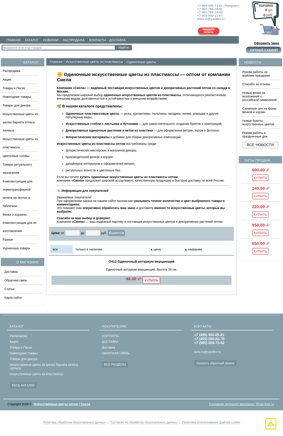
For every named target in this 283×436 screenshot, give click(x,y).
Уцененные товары (16, 248)
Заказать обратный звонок (215, 363)
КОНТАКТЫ (97, 40)
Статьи (9, 289)
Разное (8, 239)
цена (157, 249)
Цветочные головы (16, 156)
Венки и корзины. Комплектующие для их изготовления (19, 223)
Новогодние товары (17, 97)
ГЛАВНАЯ (13, 40)
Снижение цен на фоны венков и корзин (259, 110)
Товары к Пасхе (14, 88)
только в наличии (88, 249)
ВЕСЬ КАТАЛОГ (23, 385)
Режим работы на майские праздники (256, 73)
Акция (7, 79)
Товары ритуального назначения (17, 168)
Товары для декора (16, 105)
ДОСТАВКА (117, 40)
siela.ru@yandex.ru (207, 352)
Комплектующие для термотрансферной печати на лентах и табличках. (17, 194)
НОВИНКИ (50, 40)
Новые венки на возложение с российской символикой (259, 96)
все (55, 249)
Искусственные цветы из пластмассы (20, 143)
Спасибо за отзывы (256, 84)
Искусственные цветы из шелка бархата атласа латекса (20, 122)
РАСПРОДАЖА (73, 40)
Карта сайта (13, 297)
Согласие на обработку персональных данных (144, 422)
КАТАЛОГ (32, 40)
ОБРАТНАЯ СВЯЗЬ (116, 353)
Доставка (11, 271)
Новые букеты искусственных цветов (258, 122)
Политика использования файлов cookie (212, 422)
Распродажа (11, 71)
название (195, 249)
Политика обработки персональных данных (73, 422)
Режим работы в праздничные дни (254, 134)
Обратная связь (15, 280)
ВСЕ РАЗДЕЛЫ (115, 364)
